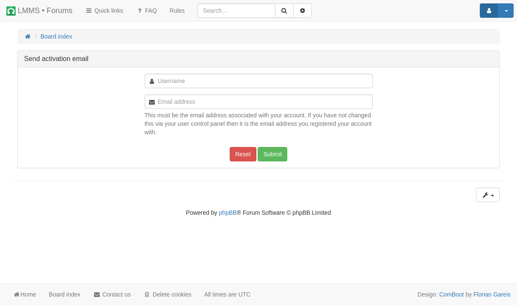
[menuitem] (177, 10)
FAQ (146, 10)
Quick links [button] (104, 10)
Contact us (112, 294)
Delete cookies (167, 294)
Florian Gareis (492, 294)
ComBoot (451, 294)
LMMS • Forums (39, 11)
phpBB (227, 212)
